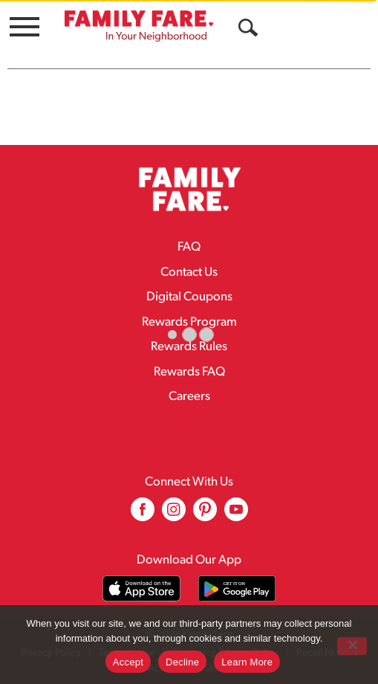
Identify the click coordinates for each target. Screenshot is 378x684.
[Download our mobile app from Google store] (237, 588)
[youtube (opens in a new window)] (236, 515)
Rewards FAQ (189, 372)
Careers (189, 396)
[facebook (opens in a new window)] (142, 515)
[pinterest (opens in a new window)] (205, 515)
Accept (128, 662)
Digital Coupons (189, 297)
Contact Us (189, 272)
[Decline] (352, 646)
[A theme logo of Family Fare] (139, 25)
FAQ (189, 247)
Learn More (247, 662)
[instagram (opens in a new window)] (174, 515)
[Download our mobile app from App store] (141, 588)
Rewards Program (189, 322)
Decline (182, 662)
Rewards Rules (189, 347)
